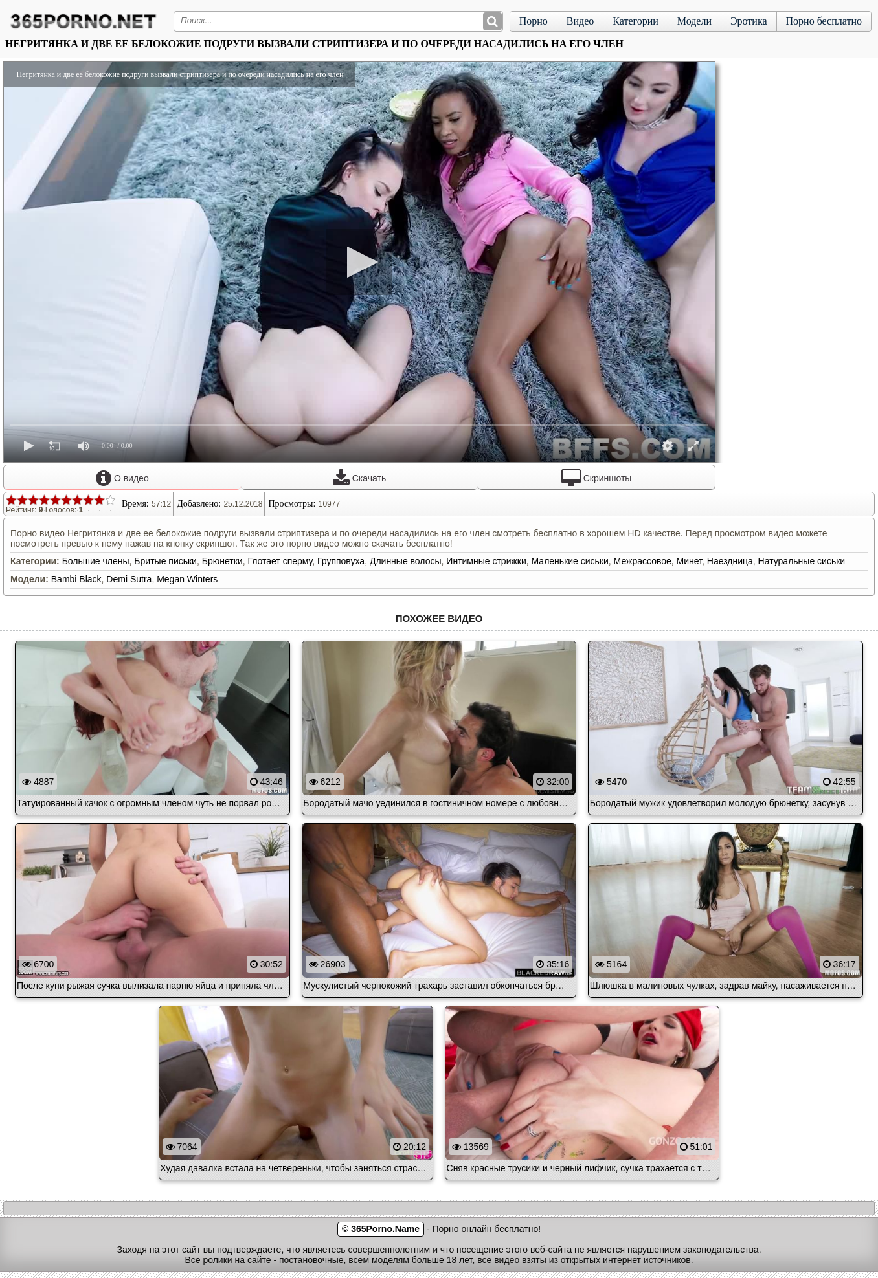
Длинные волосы (406, 561)
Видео (580, 21)
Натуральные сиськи (802, 561)
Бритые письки (165, 561)
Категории (635, 21)
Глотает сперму (279, 561)
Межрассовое (642, 561)
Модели (694, 21)
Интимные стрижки (486, 561)
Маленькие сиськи (570, 561)
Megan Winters (187, 579)
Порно (533, 21)
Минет (689, 561)
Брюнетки (222, 561)
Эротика (748, 21)
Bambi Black (76, 579)
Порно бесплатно (824, 21)
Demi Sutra (129, 579)
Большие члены (95, 561)
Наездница (730, 561)
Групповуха (341, 561)
